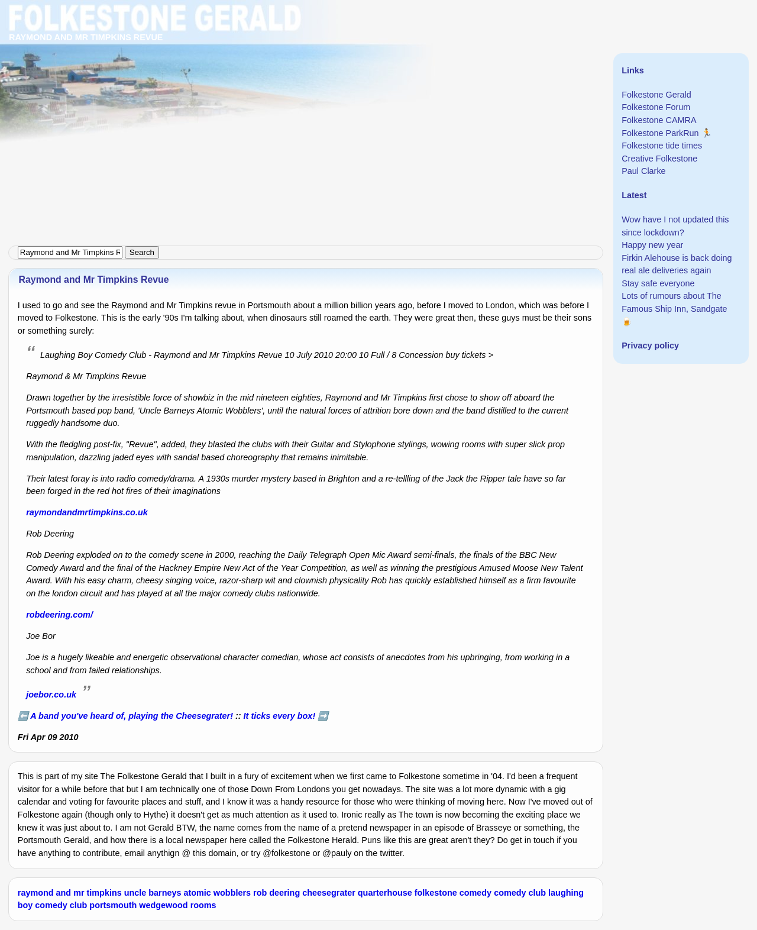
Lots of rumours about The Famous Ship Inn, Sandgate (674, 302)
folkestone (436, 892)
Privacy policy (650, 345)
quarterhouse (385, 892)
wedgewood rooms (177, 905)
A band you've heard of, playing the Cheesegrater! (131, 716)
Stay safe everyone (658, 283)
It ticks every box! (280, 716)
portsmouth (113, 905)
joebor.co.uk (51, 694)
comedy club (520, 892)
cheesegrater (328, 892)
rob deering (276, 892)
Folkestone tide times (662, 145)
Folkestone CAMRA (659, 120)
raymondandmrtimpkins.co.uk (87, 512)
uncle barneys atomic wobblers (187, 892)
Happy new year (652, 245)
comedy (475, 892)
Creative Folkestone (659, 158)
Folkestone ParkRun (660, 133)
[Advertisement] (355, 83)
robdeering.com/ (59, 614)
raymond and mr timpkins (70, 892)
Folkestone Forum (656, 107)
